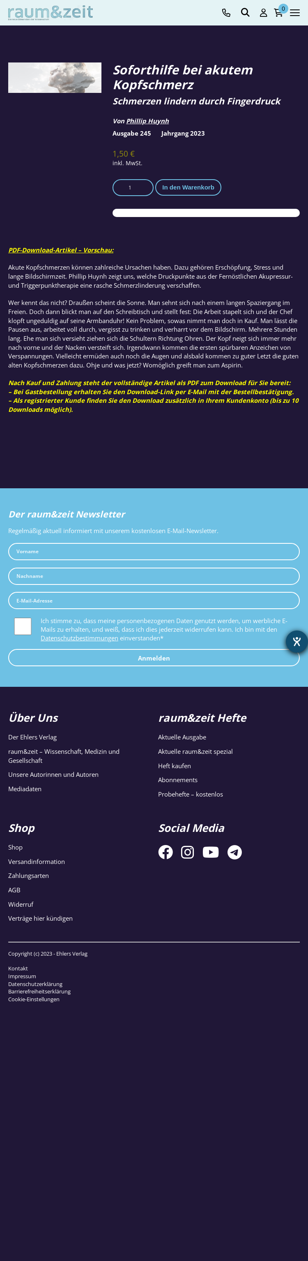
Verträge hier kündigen (40, 918)
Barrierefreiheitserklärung (39, 991)
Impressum (22, 976)
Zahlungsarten (28, 875)
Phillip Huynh (147, 121)
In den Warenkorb (188, 187)
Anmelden (154, 658)
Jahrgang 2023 (183, 133)
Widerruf (20, 904)
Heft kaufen (174, 766)
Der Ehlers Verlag (32, 737)
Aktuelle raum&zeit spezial (195, 751)
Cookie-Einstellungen (34, 999)
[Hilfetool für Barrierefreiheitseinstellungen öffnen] (297, 641)
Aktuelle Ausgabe (182, 737)
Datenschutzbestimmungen (79, 638)
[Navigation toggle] (295, 12)
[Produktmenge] (133, 187)
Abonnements (178, 780)
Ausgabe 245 (132, 133)
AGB (14, 890)
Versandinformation (36, 861)
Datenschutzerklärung (35, 984)
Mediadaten (24, 789)
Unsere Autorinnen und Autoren (53, 774)
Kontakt (18, 968)
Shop (15, 847)
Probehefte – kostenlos (190, 794)
